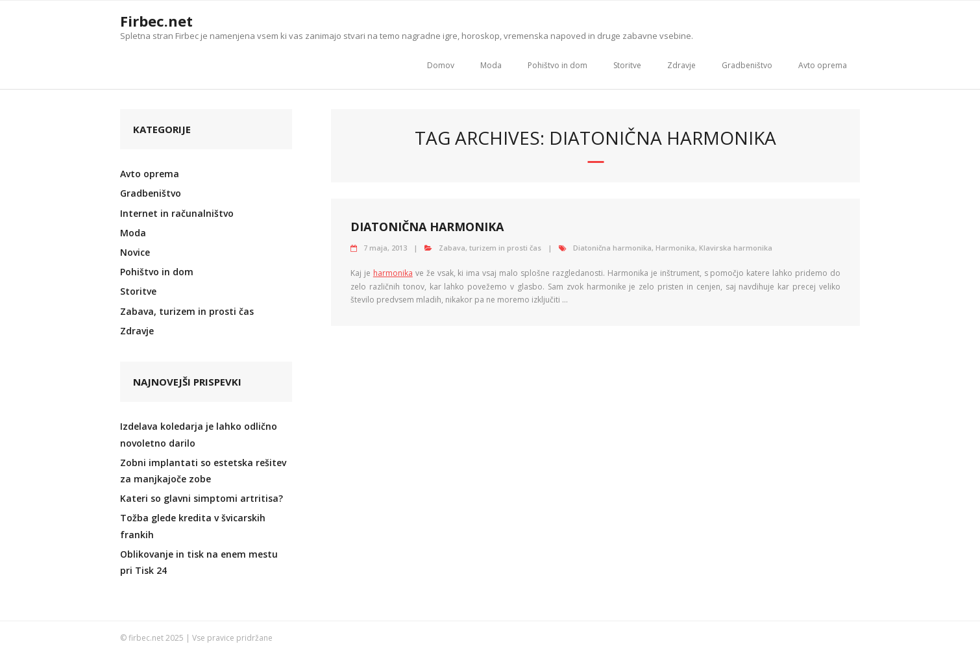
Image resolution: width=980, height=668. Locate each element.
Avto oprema (822, 65)
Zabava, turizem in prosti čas (490, 248)
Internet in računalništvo (177, 213)
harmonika (393, 272)
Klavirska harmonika (735, 248)
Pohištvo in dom (557, 65)
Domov (440, 65)
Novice (135, 252)
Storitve (627, 65)
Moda (491, 65)
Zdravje (681, 65)
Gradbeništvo (747, 65)
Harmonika (675, 248)
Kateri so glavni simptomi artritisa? (201, 498)
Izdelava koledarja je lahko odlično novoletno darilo (198, 434)
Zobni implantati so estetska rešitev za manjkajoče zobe (203, 470)
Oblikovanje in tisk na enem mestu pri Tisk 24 (199, 562)
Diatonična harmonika (427, 226)
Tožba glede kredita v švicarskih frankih (192, 526)
